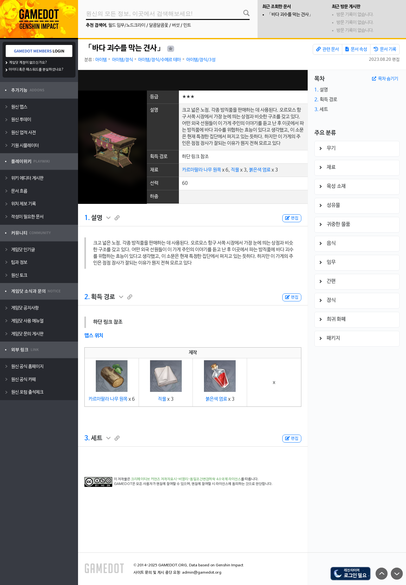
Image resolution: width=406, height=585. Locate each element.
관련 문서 (327, 49)
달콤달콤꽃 (158, 25)
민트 (187, 25)
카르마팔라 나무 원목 (201, 170)
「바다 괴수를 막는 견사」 (290, 14)
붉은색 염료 (260, 170)
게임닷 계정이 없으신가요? (28, 63)
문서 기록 (385, 49)
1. (87, 218)
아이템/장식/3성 (200, 60)
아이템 (101, 60)
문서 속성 (356, 49)
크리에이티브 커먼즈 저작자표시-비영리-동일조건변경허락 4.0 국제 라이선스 (186, 479)
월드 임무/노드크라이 (126, 25)
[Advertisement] (193, 80)
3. (87, 438)
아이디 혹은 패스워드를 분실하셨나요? (36, 70)
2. (87, 297)
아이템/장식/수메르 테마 (159, 60)
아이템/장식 (122, 60)
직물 (235, 170)
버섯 (176, 25)
